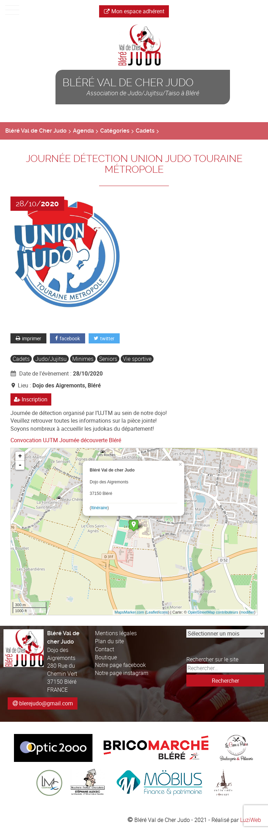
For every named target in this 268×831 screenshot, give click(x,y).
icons (163, 612)
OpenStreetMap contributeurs (213, 612)
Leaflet (152, 612)
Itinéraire (99, 507)
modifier (247, 612)
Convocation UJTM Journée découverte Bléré (65, 440)
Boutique (106, 657)
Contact (104, 649)
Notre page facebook (120, 665)
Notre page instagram (121, 673)
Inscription (30, 399)
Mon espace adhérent (134, 11)
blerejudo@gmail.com (46, 703)
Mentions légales (116, 633)
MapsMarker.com (129, 612)
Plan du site (109, 641)
